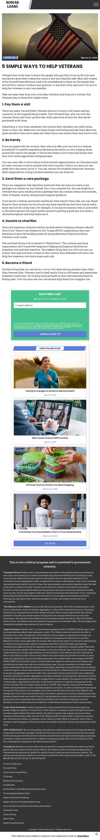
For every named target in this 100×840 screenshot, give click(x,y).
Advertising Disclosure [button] (71, 325)
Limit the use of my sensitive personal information (27, 806)
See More (50, 543)
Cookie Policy (9, 814)
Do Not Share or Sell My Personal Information (24, 789)
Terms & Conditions (44, 327)
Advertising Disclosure (13, 823)
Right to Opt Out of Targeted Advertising (21, 802)
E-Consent (8, 776)
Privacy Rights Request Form (16, 793)
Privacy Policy (32, 327)
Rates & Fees (8, 818)
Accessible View (10, 810)
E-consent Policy (39, 325)
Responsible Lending (13, 780)
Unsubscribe (9, 785)
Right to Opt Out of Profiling (16, 797)
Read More (83, 836)
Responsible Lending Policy (54, 325)
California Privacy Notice (62, 327)
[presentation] (33, 315)
